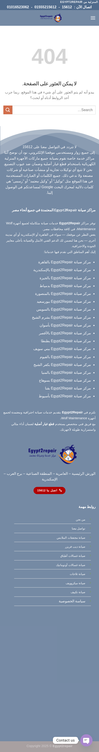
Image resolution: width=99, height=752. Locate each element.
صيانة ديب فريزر (75, 546)
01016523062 (18, 7)
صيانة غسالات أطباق (72, 556)
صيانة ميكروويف (76, 583)
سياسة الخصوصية (72, 601)
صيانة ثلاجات (78, 574)
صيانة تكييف (78, 592)
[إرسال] (7, 110)
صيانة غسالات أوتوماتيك (70, 565)
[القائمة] (93, 17)
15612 (67, 7)
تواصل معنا (79, 528)
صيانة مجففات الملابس (71, 537)
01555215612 (45, 7)
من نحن (81, 519)
